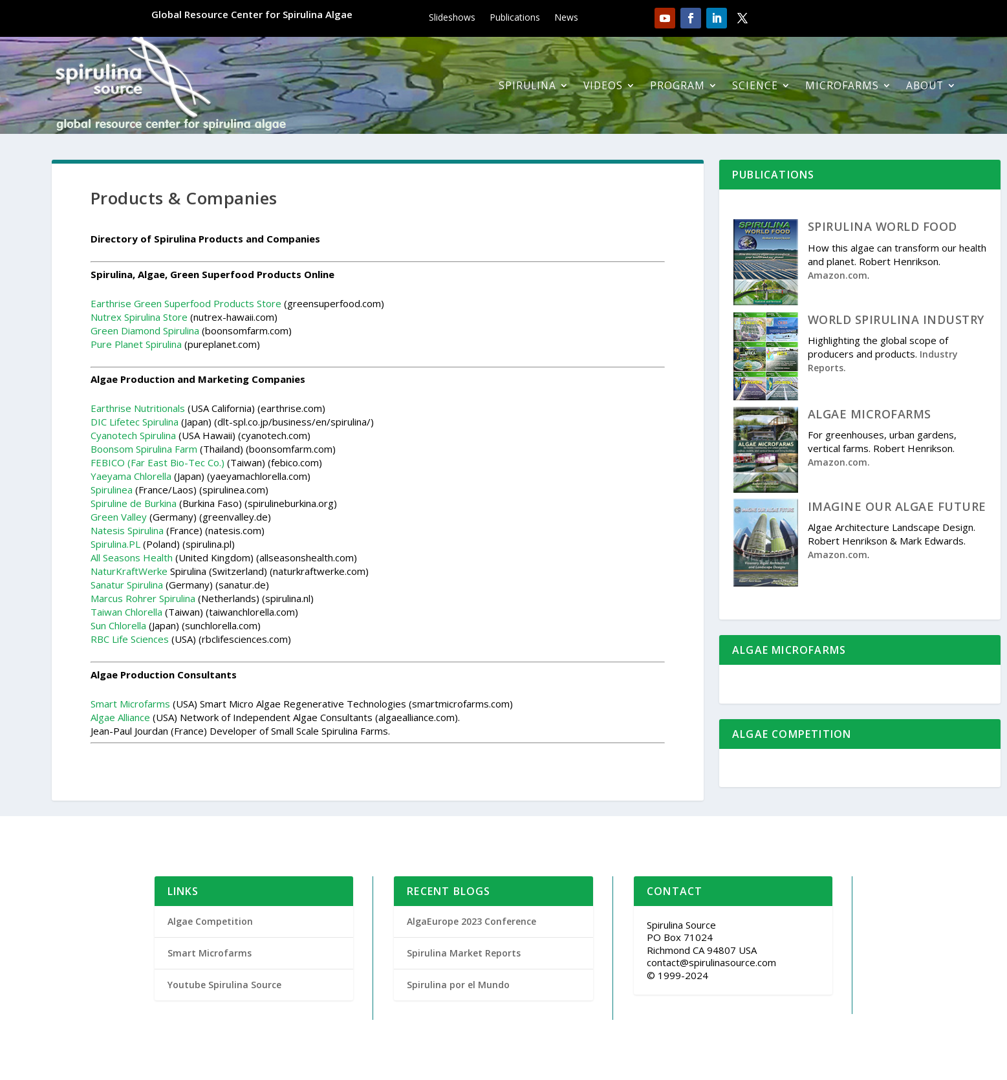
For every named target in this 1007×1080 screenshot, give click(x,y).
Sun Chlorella (118, 625)
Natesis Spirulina (127, 530)
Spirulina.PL (115, 543)
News (566, 18)
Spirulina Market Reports (464, 953)
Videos (603, 85)
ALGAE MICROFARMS (869, 414)
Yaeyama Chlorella (131, 476)
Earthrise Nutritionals (138, 408)
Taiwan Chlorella (126, 611)
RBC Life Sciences (130, 638)
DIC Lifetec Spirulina (135, 421)
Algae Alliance (120, 717)
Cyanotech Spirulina (133, 435)
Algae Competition (210, 921)
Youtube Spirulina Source (224, 984)
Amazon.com (837, 275)
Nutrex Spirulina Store (139, 316)
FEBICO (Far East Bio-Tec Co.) (157, 462)
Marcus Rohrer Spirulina (143, 598)
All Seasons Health (132, 557)
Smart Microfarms (130, 703)
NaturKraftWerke (129, 571)
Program (677, 85)
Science (755, 85)
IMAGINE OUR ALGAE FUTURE (897, 506)
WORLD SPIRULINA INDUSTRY (896, 319)
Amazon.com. (839, 462)
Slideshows (452, 18)
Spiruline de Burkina (134, 503)
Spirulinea (112, 489)
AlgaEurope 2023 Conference (471, 921)
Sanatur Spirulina (127, 584)
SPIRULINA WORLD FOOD (882, 226)
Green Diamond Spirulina (145, 330)
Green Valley (119, 516)
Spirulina (527, 85)
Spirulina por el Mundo (458, 984)
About (925, 85)
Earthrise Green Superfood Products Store (186, 303)
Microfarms (842, 85)
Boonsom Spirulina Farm (144, 448)
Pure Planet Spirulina (136, 344)
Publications (515, 18)
